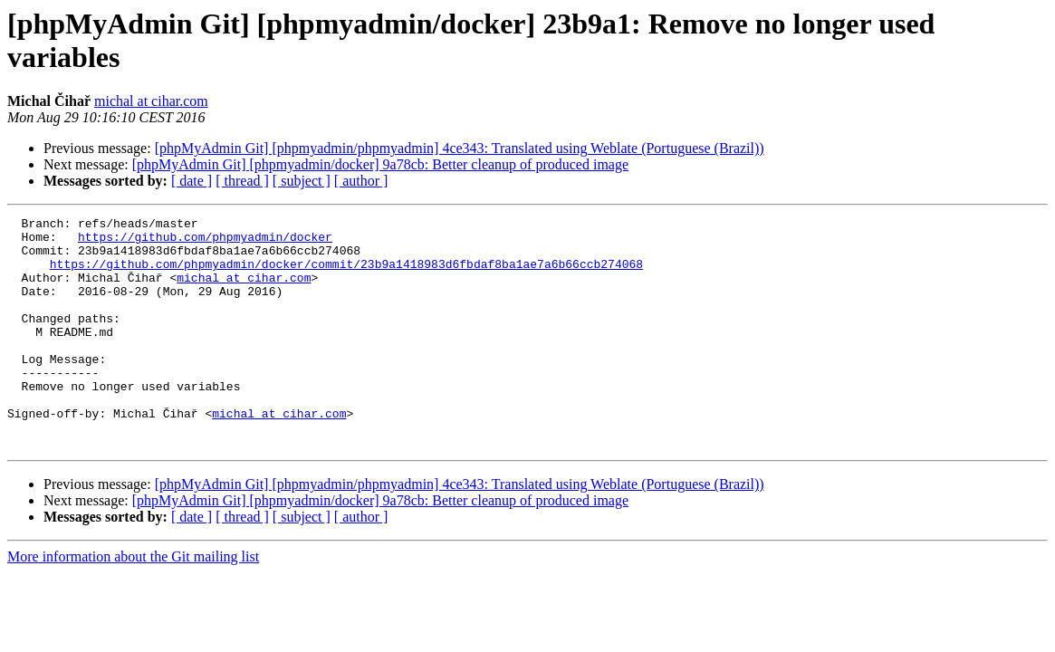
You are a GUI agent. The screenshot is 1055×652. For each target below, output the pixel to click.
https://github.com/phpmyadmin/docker (205, 242)
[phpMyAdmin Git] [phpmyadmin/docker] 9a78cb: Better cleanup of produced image (380, 164)
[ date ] (191, 180)
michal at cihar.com (151, 101)
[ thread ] (242, 180)
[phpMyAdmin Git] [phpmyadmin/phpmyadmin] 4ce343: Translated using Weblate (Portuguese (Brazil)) (459, 148)
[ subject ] (302, 180)
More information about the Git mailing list (133, 602)
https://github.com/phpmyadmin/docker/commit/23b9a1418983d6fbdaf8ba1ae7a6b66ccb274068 (346, 274)
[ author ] (361, 180)
